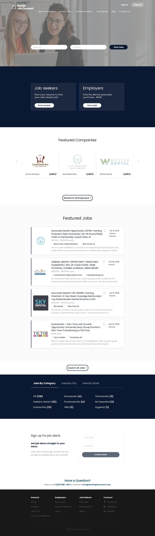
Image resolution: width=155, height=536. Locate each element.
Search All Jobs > (77, 367)
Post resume (44, 105)
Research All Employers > (77, 197)
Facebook (111, 502)
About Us (35, 511)
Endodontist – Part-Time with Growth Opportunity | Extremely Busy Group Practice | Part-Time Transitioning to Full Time (75, 327)
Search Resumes (63, 506)
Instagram (112, 506)
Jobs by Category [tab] (44, 383)
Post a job (92, 105)
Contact (35, 506)
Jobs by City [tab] (69, 383)
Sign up (137, 4)
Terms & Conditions (40, 515)
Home (34, 502)
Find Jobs (119, 47)
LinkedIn (111, 511)
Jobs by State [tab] (90, 383)
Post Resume (85, 506)
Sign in (124, 4)
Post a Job (60, 502)
